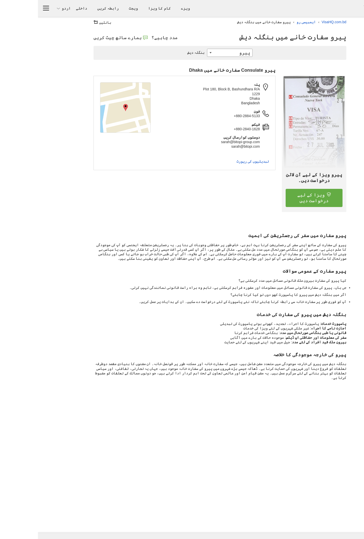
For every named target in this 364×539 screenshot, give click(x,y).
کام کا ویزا (121, 8)
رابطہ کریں (70, 8)
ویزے (147, 8)
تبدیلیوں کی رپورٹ (215, 161)
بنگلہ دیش (159, 52)
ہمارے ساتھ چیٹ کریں (83, 37)
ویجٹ (95, 8)
